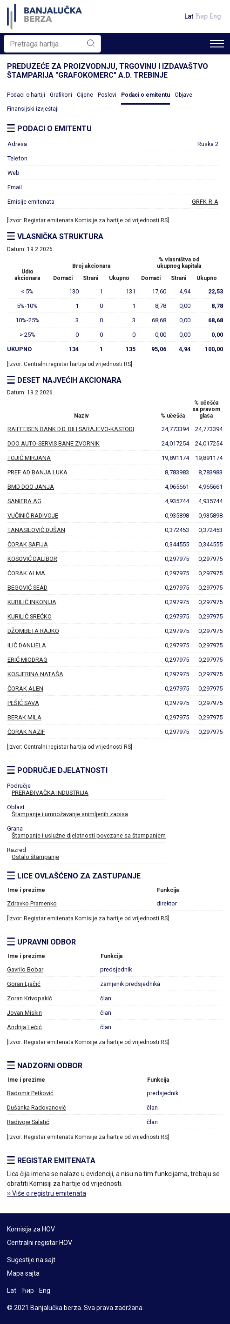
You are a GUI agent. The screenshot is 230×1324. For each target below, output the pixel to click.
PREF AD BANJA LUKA (37, 472)
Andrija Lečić (24, 1027)
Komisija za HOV (31, 1229)
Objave (183, 95)
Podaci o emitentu (145, 95)
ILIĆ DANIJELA (26, 645)
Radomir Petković (30, 1093)
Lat (188, 16)
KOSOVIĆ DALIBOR (32, 558)
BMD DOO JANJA (30, 486)
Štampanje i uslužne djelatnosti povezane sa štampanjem (89, 835)
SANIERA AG (24, 501)
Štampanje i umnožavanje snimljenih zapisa (70, 814)
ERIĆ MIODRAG (27, 659)
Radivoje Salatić (28, 1121)
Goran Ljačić (24, 983)
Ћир (201, 16)
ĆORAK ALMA (26, 573)
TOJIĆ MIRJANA (29, 457)
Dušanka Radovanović (36, 1107)
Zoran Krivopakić (29, 998)
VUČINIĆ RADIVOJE (32, 515)
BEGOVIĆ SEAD (27, 587)
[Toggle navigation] (217, 44)
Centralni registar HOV (39, 1242)
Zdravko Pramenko (32, 903)
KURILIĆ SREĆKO (29, 616)
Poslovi (107, 95)
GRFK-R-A (205, 201)
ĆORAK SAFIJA (27, 544)
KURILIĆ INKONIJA (31, 602)
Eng (215, 16)
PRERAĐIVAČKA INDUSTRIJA (50, 792)
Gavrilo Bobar (25, 969)
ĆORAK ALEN (25, 688)
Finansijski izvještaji (33, 109)
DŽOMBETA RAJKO (33, 630)
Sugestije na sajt (31, 1260)
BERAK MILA (24, 717)
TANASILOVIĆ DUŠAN (36, 529)
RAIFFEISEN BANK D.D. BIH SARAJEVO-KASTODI (70, 429)
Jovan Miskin (24, 1012)
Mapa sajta (23, 1273)
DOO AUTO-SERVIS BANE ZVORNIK (53, 443)
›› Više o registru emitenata (46, 1193)
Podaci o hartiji (26, 95)
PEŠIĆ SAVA (23, 702)
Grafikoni (61, 95)
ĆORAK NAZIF (26, 731)
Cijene (85, 95)
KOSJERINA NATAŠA (35, 674)
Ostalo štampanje (35, 856)
